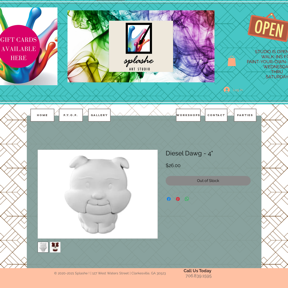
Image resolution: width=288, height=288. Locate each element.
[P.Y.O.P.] (71, 115)
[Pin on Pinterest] (178, 199)
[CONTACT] (216, 115)
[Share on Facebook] (169, 199)
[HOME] (42, 115)
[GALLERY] (99, 115)
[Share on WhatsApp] (187, 199)
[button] (231, 61)
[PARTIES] (245, 115)
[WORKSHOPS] (188, 115)
